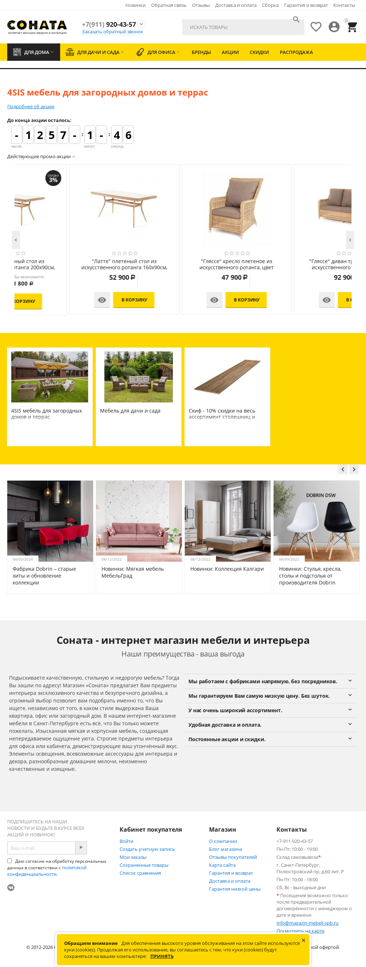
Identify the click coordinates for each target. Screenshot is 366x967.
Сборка (270, 5)
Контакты (344, 5)
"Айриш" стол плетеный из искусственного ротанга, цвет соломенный (183, 264)
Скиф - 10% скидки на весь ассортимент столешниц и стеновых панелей (222, 416)
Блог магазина (225, 849)
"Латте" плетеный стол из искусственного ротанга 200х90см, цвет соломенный (295, 264)
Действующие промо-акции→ (41, 156)
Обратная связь (169, 5)
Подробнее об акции (30, 106)
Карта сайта (222, 865)
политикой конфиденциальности (47, 870)
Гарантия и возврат (306, 5)
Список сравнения (140, 873)
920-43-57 (109, 24)
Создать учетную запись (147, 849)
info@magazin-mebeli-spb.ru (307, 923)
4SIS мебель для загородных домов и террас (46, 413)
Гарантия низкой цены (235, 889)
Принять (162, 956)
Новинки (135, 5)
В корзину (81, 300)
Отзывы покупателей (233, 857)
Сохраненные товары (144, 865)
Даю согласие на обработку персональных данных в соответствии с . (56, 867)
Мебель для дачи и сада (130, 410)
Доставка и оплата (236, 5)
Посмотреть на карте (300, 931)
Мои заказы (133, 857)
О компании (223, 841)
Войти (126, 841)
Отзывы (201, 5)
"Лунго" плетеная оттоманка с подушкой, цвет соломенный (70, 264)
